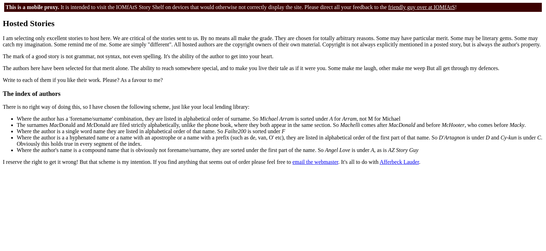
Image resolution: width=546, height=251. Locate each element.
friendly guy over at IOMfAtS (421, 7)
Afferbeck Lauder (399, 162)
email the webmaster (315, 162)
